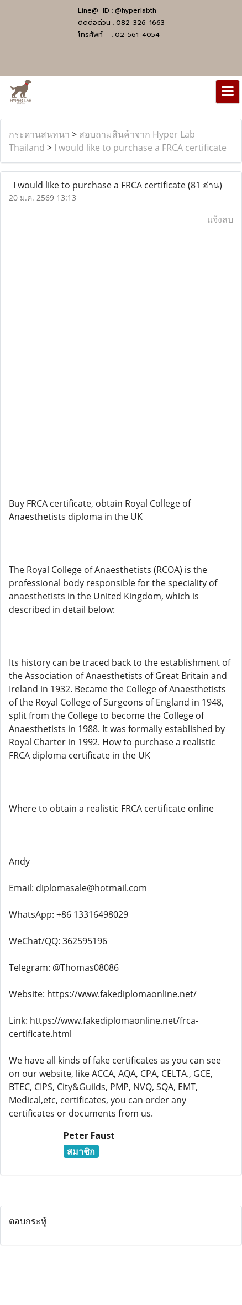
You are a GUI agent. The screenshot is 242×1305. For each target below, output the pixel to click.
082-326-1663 (140, 23)
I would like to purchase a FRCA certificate (140, 147)
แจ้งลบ (220, 219)
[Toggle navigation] (227, 92)
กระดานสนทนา (39, 134)
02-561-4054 (137, 35)
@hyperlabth (135, 10)
